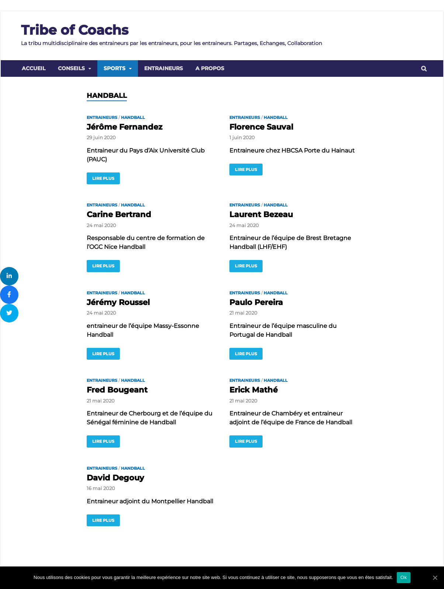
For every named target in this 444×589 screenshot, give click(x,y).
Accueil (33, 68)
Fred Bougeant (117, 389)
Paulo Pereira (256, 302)
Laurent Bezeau (261, 214)
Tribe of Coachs (74, 30)
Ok (403, 577)
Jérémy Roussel (118, 302)
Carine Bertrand (119, 214)
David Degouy (115, 477)
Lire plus (103, 178)
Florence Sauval (261, 126)
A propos (209, 68)
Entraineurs (163, 68)
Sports (114, 68)
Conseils (71, 68)
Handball (133, 117)
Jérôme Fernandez (124, 126)
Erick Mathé (253, 389)
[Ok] (434, 577)
